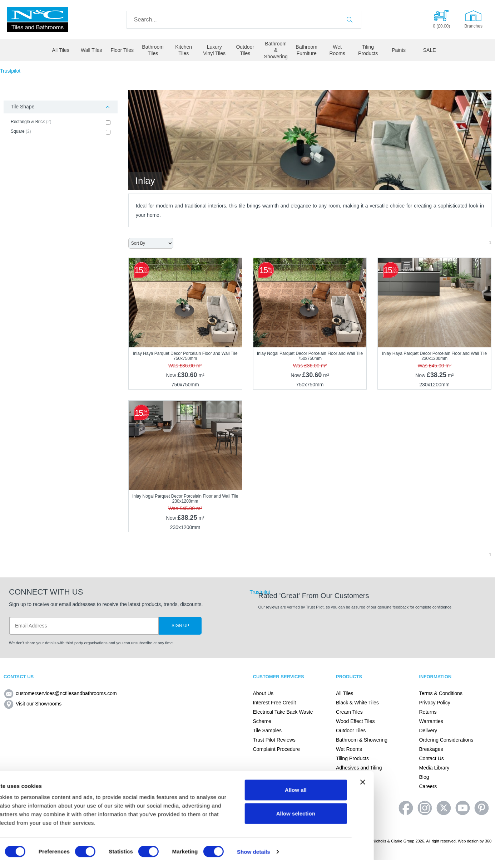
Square (60, 132)
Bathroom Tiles (153, 50)
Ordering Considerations (446, 740)
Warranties (431, 721)
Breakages (431, 749)
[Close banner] (483, 776)
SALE (429, 50)
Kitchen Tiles (183, 50)
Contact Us (431, 758)
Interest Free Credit (274, 702)
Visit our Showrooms (32, 704)
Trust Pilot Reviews (274, 740)
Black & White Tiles (357, 702)
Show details (375, 846)
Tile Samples (267, 730)
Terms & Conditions (440, 693)
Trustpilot (10, 71)
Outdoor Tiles (245, 50)
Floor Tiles (122, 50)
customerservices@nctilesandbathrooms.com (60, 693)
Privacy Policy (434, 702)
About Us (263, 693)
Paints (399, 50)
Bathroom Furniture (306, 50)
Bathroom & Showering (276, 50)
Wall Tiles (91, 50)
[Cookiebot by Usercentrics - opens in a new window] (46, 846)
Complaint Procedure (276, 749)
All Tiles (60, 50)
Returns (428, 712)
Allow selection (416, 808)
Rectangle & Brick (60, 122)
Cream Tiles (349, 712)
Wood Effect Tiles (355, 721)
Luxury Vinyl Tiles (214, 50)
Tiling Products (368, 50)
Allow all (417, 784)
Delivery (428, 730)
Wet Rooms (337, 50)
